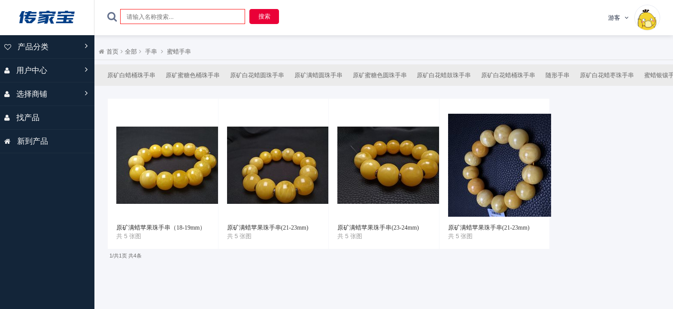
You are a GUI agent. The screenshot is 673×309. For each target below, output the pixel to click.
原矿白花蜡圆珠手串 (257, 75)
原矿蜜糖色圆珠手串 (380, 75)
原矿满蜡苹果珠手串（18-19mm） (161, 227)
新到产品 (26, 141)
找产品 (21, 117)
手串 (151, 51)
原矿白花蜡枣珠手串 (607, 75)
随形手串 (558, 75)
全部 (131, 51)
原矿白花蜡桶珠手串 (508, 75)
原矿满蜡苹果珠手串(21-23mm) (268, 227)
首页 (112, 51)
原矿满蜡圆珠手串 (318, 75)
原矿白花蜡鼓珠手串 (444, 75)
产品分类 (26, 46)
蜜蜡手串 (179, 51)
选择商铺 (25, 94)
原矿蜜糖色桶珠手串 (193, 75)
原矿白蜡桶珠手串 (131, 75)
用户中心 (25, 70)
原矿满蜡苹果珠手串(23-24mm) (378, 227)
